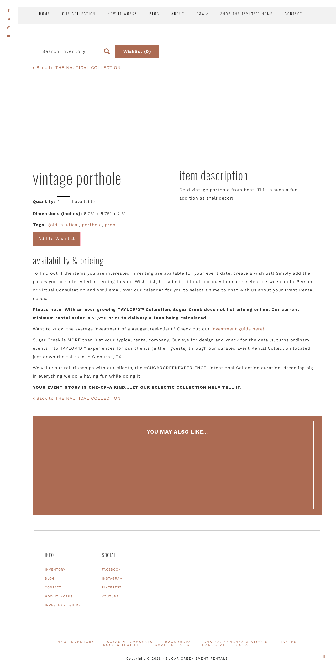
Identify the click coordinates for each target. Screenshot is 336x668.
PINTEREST (112, 587)
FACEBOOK (111, 569)
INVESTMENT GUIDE (63, 605)
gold (52, 224)
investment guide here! (238, 328)
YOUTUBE (110, 596)
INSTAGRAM (112, 578)
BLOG (50, 578)
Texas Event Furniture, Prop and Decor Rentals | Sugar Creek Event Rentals (299, 60)
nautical (69, 224)
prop (110, 224)
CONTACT (53, 587)
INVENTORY (55, 569)
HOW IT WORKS (59, 596)
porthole (92, 224)
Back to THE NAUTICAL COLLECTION (77, 67)
